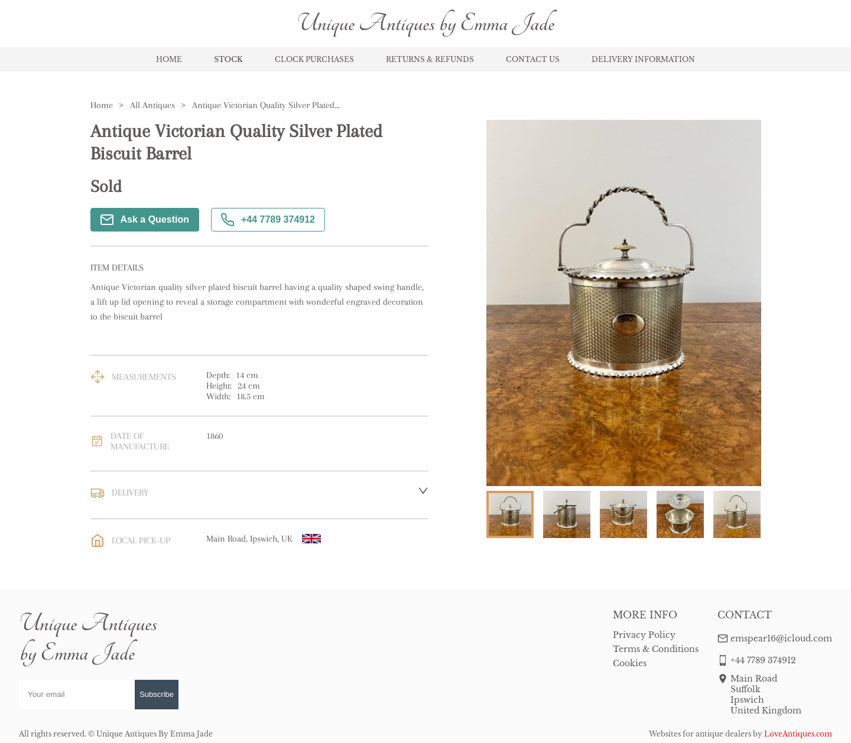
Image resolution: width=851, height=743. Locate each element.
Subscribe (156, 694)
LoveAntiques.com (798, 733)
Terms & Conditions (656, 649)
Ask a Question (144, 219)
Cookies (630, 663)
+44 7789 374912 (268, 219)
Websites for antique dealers (700, 733)
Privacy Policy (644, 635)
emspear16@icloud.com (781, 638)
